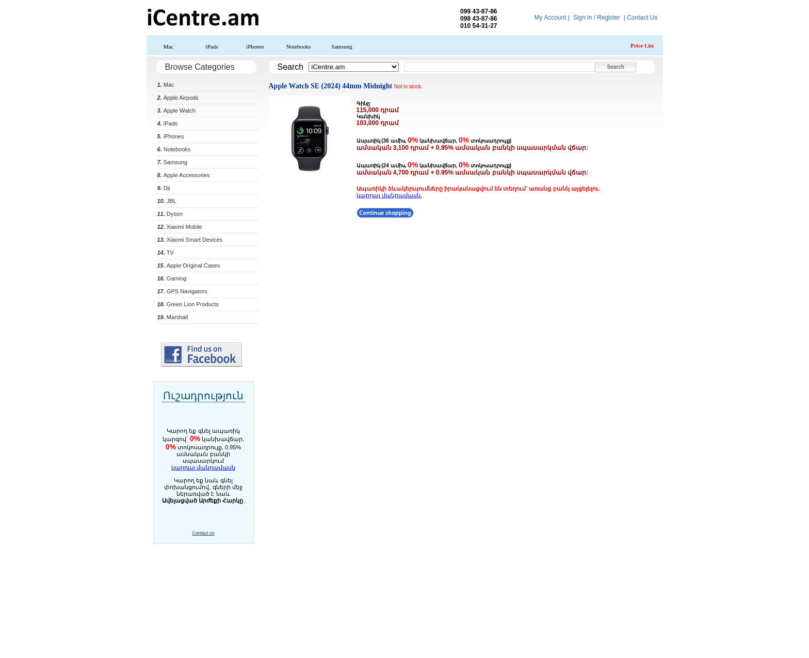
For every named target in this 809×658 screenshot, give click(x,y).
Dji (163, 188)
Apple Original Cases (188, 265)
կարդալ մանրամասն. (389, 195)
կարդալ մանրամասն (203, 467)
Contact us (203, 533)
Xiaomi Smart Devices (190, 240)
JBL (166, 201)
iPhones (255, 46)
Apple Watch (176, 110)
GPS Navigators (182, 291)
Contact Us (642, 17)
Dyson (170, 214)
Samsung (341, 46)
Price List (642, 45)
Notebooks (298, 46)
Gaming (172, 278)
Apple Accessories (183, 175)
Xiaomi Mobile (179, 227)
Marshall (172, 317)
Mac (169, 46)
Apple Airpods (178, 98)
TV (165, 252)
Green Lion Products (188, 304)
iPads (212, 46)
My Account (550, 17)
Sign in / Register (596, 17)
